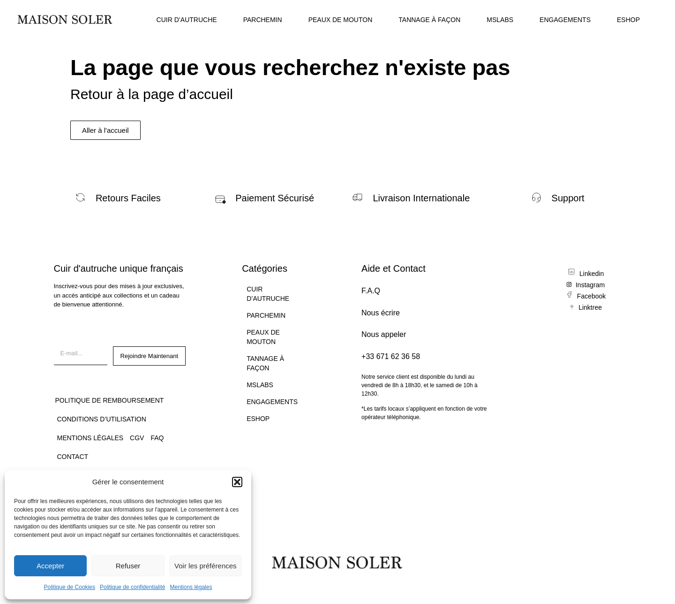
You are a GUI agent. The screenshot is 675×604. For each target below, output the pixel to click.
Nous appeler (383, 334)
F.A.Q (370, 291)
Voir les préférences (205, 566)
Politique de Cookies (69, 587)
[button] (237, 482)
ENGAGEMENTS (565, 19)
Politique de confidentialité (132, 587)
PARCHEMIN (262, 19)
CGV (137, 438)
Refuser (128, 566)
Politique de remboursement (109, 400)
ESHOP (628, 19)
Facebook (591, 296)
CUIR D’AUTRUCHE (187, 19)
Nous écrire (380, 313)
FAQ (157, 438)
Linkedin (591, 273)
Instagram (590, 285)
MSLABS (500, 19)
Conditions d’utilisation (101, 419)
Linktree (590, 307)
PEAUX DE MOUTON (340, 19)
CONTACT (73, 456)
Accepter (50, 566)
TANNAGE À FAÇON (429, 19)
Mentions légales (191, 587)
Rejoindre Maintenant (149, 355)
